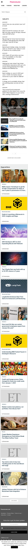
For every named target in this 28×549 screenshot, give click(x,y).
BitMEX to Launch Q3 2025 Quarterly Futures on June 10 (17, 126)
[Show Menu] (2, 2)
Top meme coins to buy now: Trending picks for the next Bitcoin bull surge (13, 463)
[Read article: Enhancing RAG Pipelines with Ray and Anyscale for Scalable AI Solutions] (4, 141)
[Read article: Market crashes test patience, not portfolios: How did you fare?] (14, 396)
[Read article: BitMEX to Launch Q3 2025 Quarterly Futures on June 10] (4, 128)
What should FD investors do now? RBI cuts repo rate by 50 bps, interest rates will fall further (14, 32)
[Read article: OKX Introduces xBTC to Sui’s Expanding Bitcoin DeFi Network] (14, 231)
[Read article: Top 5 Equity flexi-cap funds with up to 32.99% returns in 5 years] (14, 258)
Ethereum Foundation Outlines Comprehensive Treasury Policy (18, 147)
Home (2, 5)
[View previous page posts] (13, 154)
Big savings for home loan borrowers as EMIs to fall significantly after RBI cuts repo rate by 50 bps (13, 40)
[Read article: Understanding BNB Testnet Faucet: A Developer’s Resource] (14, 341)
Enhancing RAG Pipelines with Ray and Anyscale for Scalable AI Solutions (18, 141)
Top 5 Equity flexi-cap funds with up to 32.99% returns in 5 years (13, 270)
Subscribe (3, 515)
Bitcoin (3, 239)
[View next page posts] (15, 154)
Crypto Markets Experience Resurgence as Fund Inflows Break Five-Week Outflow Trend (13, 436)
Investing (17, 5)
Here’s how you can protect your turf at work (13, 25)
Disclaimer (3, 513)
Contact (9, 515)
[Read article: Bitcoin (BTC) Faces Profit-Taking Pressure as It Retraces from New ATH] (4, 121)
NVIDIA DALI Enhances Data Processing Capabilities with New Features (17, 134)
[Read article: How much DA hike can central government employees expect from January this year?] (14, 313)
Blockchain (6, 221)
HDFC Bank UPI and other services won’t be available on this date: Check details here (13, 56)
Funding (9, 5)
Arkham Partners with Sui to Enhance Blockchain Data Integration (14, 490)
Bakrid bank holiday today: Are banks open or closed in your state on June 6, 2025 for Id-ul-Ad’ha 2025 (13, 48)
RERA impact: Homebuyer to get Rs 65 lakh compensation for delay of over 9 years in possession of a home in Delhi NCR (14, 188)
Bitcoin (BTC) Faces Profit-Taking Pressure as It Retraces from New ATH (17, 120)
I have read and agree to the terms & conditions (14, 528)
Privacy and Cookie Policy (17, 545)
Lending (24, 5)
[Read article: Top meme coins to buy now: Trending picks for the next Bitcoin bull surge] (14, 451)
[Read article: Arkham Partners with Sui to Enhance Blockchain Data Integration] (14, 478)
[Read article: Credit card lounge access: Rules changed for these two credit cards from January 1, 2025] (14, 368)
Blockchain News (6, 211)
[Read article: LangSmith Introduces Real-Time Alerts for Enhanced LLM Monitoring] (14, 286)
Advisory (4, 22)
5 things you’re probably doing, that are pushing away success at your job (13, 83)
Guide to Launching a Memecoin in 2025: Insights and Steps (13, 215)
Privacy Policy (10, 513)
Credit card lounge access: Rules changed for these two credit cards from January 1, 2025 (13, 381)
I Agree (14, 547)
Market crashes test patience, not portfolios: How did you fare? (12, 408)
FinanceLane (15, 2)
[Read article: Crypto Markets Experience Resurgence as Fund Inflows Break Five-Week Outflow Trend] (14, 423)
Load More (14, 500)
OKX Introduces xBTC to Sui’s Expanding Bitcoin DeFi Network (12, 242)
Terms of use (18, 513)
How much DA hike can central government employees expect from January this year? (13, 326)
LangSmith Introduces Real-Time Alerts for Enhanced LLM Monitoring (13, 297)
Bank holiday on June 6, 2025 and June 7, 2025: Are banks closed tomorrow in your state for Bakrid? (13, 74)
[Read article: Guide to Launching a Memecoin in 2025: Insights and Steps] (14, 203)
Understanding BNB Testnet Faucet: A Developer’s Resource (14, 353)
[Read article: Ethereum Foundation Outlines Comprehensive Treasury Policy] (4, 148)
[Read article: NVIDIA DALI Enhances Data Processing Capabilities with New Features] (4, 134)
